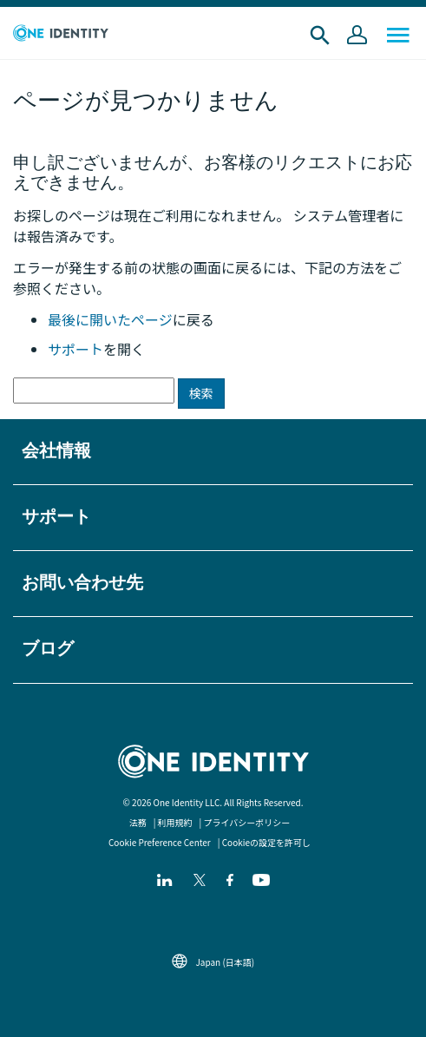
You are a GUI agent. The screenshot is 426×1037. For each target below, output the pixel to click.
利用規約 (175, 822)
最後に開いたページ (110, 319)
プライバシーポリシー (247, 822)
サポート (75, 348)
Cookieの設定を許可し (266, 842)
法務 (138, 822)
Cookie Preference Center (159, 842)
